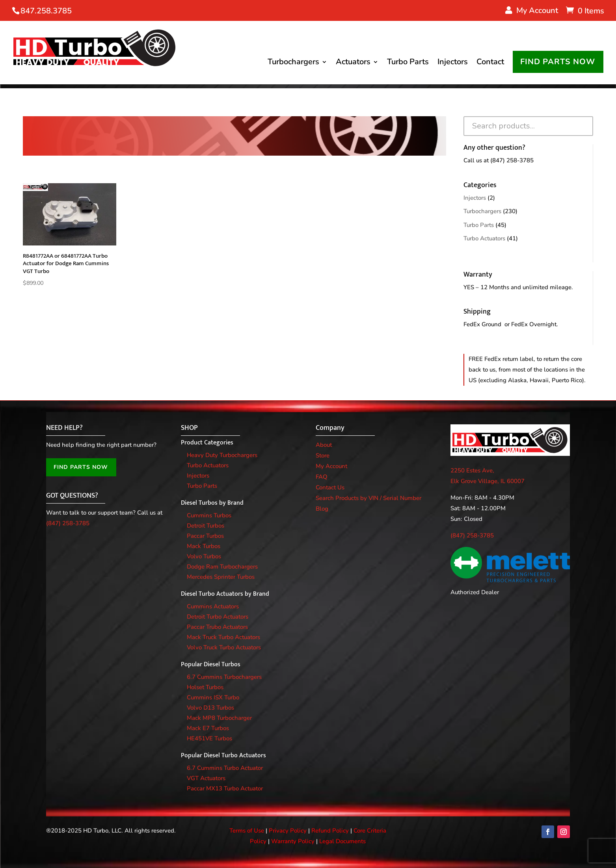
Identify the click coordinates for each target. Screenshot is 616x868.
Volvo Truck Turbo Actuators (224, 647)
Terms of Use (246, 831)
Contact (490, 63)
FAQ (322, 477)
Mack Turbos (203, 546)
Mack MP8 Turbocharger (219, 718)
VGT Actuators (206, 778)
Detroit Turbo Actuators (217, 617)
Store (322, 455)
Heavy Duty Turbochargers (222, 455)
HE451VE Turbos (209, 738)
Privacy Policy (288, 831)
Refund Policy (330, 831)
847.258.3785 (46, 11)
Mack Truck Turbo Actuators (223, 637)
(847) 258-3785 (512, 160)
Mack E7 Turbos (208, 728)
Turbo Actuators (484, 238)
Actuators (353, 63)
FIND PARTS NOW (557, 62)
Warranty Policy (293, 841)
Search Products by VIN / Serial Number (368, 498)
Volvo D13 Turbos (210, 708)
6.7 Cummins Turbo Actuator (225, 768)
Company (330, 428)
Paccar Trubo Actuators (217, 627)
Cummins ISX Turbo (213, 697)
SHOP (189, 428)
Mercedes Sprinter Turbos (221, 577)
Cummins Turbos (209, 515)
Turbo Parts (408, 63)
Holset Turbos (205, 687)
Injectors (452, 63)
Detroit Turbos (205, 526)
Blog (322, 509)
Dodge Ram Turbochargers (222, 567)
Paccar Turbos (205, 536)
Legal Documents (342, 841)
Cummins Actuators (213, 606)
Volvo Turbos (204, 556)
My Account (331, 466)
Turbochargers (293, 63)
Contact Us (330, 487)
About (324, 445)
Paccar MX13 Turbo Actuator (225, 788)
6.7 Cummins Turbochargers (224, 677)
